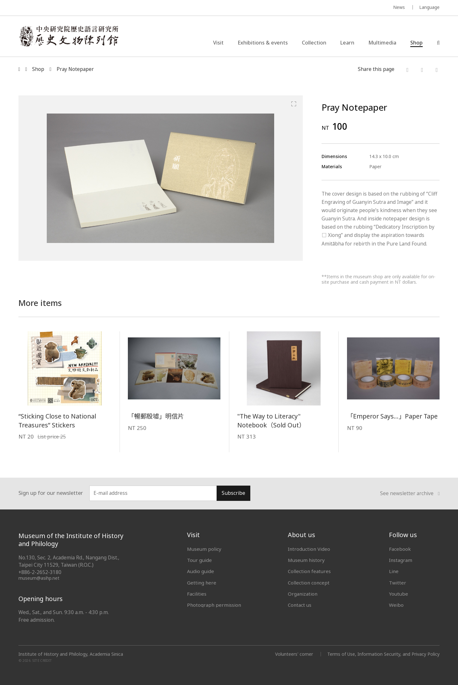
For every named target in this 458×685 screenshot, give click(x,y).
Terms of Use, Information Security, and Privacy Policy (383, 654)
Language (429, 7)
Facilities (196, 594)
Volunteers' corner (294, 654)
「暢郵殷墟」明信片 (156, 416)
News (399, 7)
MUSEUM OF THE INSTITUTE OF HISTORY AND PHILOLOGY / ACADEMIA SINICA (81, 8)
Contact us (299, 605)
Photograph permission (214, 605)
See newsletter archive (410, 493)
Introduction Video (309, 549)
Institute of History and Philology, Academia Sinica (70, 654)
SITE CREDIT (42, 660)
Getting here (201, 582)
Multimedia (382, 42)
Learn (347, 42)
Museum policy (204, 549)
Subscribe (233, 493)
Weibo (396, 605)
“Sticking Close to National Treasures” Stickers (57, 420)
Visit (218, 42)
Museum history (306, 560)
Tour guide (199, 560)
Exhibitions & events (263, 42)
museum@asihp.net (38, 578)
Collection (314, 42)
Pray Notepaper (75, 69)
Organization (302, 594)
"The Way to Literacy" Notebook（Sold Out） (271, 420)
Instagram (400, 560)
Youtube (398, 594)
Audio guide (200, 571)
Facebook (400, 549)
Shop (416, 42)
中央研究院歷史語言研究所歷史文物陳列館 (68, 36)
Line (394, 571)
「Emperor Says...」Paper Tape (392, 416)
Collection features (309, 571)
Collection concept (309, 582)
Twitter (397, 582)
